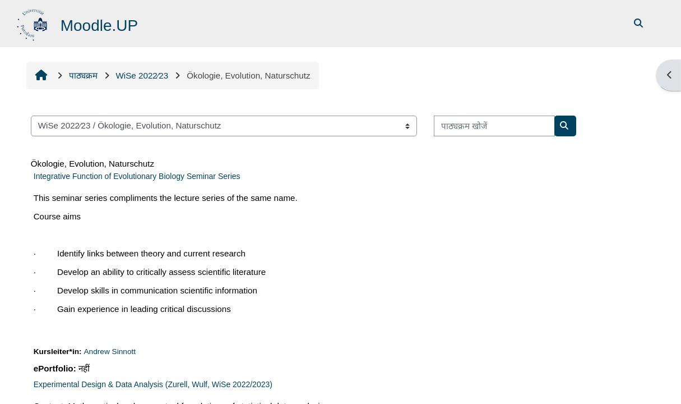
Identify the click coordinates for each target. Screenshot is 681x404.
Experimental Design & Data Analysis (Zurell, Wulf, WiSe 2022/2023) (153, 384)
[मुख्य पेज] (33, 22)
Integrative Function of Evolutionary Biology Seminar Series (137, 176)
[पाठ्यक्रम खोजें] (494, 126)
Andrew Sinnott (110, 351)
